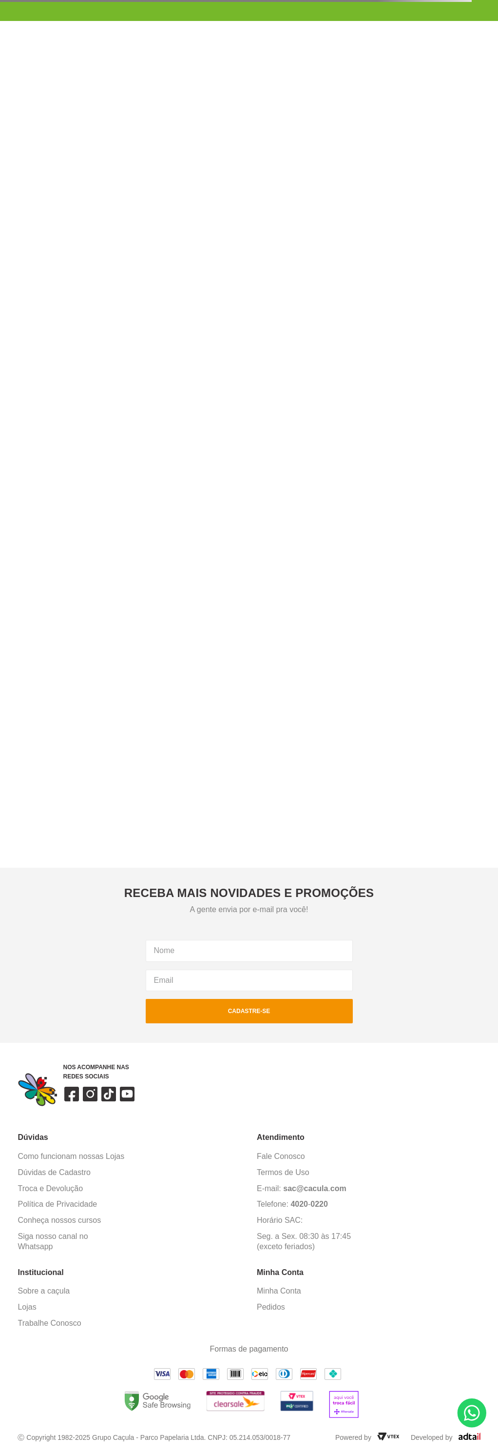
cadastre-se (249, 1011)
